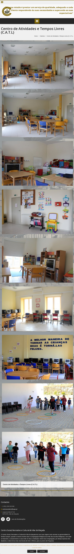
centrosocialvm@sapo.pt (10, 509)
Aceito (32, 551)
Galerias (42, 36)
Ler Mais (42, 551)
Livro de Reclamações (18, 519)
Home (36, 36)
